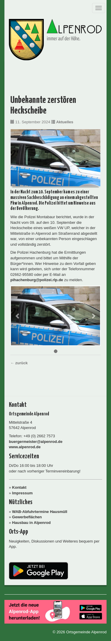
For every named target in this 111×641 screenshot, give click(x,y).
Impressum (22, 493)
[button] (17, 316)
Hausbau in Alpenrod (31, 522)
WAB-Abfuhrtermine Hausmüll (39, 511)
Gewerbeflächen (27, 517)
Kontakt (19, 487)
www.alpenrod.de (25, 447)
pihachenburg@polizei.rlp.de (36, 280)
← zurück (19, 363)
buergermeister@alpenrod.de (35, 441)
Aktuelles (64, 122)
